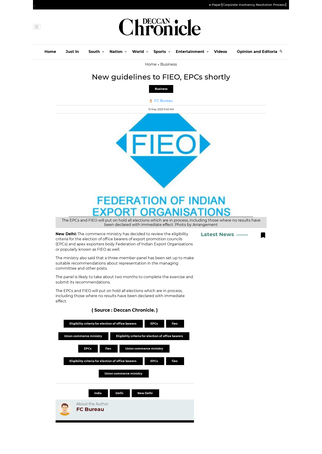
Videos (220, 51)
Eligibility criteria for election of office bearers (103, 323)
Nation (116, 51)
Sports (160, 51)
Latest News (217, 234)
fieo (175, 323)
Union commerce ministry (83, 336)
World (138, 51)
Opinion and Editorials (258, 51)
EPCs (154, 323)
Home (50, 51)
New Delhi (145, 393)
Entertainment (190, 51)
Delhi (120, 393)
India (98, 393)
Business (161, 89)
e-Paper (215, 4)
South (94, 51)
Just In (72, 51)
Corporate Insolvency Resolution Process (254, 4)
